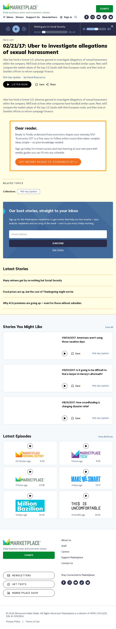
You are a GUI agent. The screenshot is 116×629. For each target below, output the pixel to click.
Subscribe (58, 243)
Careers (65, 551)
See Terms (58, 250)
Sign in (66, 17)
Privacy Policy (13, 621)
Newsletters (49, 17)
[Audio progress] (55, 32)
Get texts (17, 584)
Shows (20, 17)
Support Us (33, 17)
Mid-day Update (12, 77)
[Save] (40, 84)
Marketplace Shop (22, 593)
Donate (104, 8)
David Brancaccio (36, 77)
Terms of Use (33, 621)
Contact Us (67, 563)
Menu (8, 17)
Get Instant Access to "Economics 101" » (48, 162)
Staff (64, 545)
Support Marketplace (72, 557)
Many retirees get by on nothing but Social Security (32, 280)
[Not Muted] (84, 29)
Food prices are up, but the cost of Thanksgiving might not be (38, 291)
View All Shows (105, 436)
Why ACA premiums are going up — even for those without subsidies (42, 303)
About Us (66, 540)
